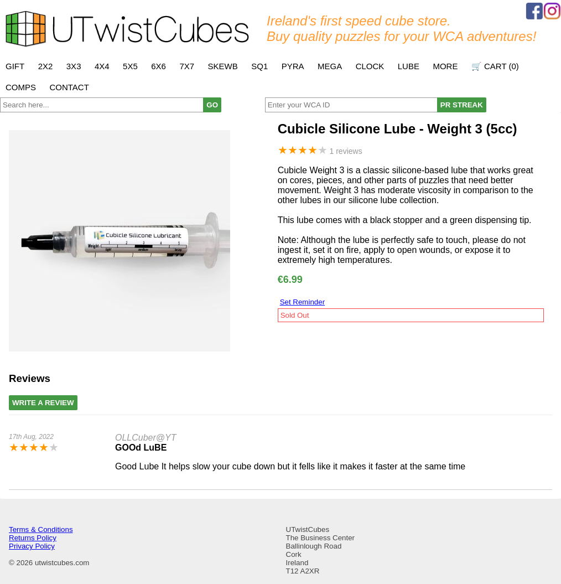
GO (212, 105)
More (445, 66)
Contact (69, 87)
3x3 (73, 66)
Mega (330, 66)
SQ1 (259, 66)
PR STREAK (461, 105)
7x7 (186, 66)
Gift (15, 66)
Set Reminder (302, 302)
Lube (408, 66)
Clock (370, 66)
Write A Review (43, 403)
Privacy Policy (32, 546)
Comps (21, 87)
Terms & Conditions (41, 529)
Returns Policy (32, 538)
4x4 (102, 66)
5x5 (130, 66)
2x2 (45, 66)
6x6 (158, 66)
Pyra (293, 66)
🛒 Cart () (495, 66)
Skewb (223, 66)
